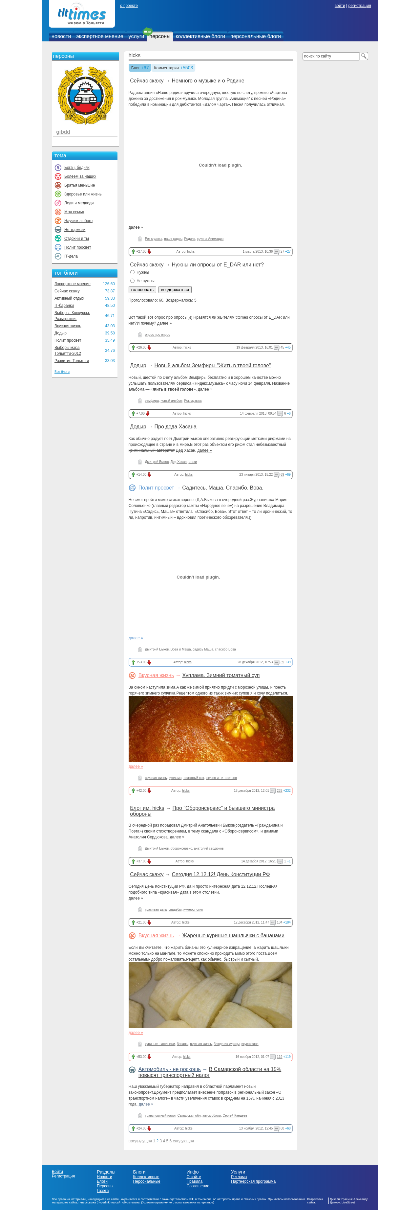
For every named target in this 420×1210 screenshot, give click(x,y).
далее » (136, 227)
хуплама (175, 778)
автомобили (211, 1115)
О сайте (193, 1177)
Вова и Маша (181, 649)
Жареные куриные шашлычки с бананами (233, 935)
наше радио (173, 238)
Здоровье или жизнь (83, 194)
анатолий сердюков (209, 848)
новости (61, 36)
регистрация (359, 5)
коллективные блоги (200, 36)
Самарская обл (189, 1115)
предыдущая (140, 1141)
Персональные (146, 1181)
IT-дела (71, 256)
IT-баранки (64, 305)
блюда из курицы (227, 1044)
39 (282, 662)
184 (280, 922)
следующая (183, 1141)
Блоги (102, 1181)
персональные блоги (255, 36)
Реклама (239, 1177)
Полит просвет (77, 247)
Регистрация (63, 1176)
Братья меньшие (79, 185)
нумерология (193, 909)
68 (282, 1128)
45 (282, 347)
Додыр (60, 333)
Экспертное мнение (72, 284)
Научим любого (78, 220)
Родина (189, 238)
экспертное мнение (99, 36)
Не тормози (74, 229)
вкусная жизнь (156, 778)
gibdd (63, 132)
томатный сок (193, 778)
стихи (192, 462)
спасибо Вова (225, 649)
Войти (57, 1171)
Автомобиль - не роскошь (169, 1069)
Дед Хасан (179, 462)
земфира (152, 400)
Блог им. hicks (147, 808)
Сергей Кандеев (235, 1115)
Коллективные (146, 1177)
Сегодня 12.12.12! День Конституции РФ (221, 874)
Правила (194, 1181)
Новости (104, 1177)
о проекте (129, 5)
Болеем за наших (80, 176)
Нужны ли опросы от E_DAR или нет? (217, 264)
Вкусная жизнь (67, 326)
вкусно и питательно (221, 778)
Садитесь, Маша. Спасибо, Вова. (222, 488)
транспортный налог (160, 1115)
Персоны (105, 1186)
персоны (160, 36)
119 (280, 1057)
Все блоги (62, 372)
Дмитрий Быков (157, 462)
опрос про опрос (157, 334)
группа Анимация (210, 238)
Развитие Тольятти (71, 360)
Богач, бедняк (77, 167)
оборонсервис (181, 848)
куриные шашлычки (160, 1044)
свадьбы (175, 909)
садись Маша (203, 649)
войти (340, 5)
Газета (103, 1190)
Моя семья (74, 212)
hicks (134, 55)
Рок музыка (153, 238)
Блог (135, 68)
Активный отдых (69, 298)
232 (280, 790)
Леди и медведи (79, 203)
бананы (182, 1044)
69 (282, 474)
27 (282, 251)
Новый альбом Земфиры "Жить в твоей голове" (212, 365)
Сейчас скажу (67, 291)
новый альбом (171, 400)
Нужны (139, 272)
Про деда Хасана (175, 426)
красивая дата (156, 909)
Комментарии (166, 68)
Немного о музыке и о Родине (208, 80)
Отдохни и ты (76, 238)
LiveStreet (348, 1202)
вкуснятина (250, 1044)
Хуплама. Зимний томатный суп (221, 675)
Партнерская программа (253, 1181)
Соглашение (197, 1186)
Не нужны (142, 281)
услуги (136, 36)
